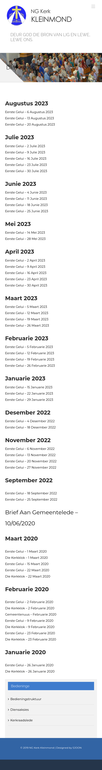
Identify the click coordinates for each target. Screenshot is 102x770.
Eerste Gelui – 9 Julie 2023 (25, 152)
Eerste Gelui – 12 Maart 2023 (26, 313)
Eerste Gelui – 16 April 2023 (25, 273)
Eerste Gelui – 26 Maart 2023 (27, 325)
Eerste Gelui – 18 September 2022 (31, 493)
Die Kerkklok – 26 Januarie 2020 (29, 671)
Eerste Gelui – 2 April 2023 (25, 260)
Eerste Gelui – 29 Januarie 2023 (29, 400)
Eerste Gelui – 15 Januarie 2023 (28, 387)
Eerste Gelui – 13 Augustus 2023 (29, 118)
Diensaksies (19, 710)
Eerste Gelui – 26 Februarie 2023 (30, 366)
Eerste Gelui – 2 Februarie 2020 (29, 602)
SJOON (77, 747)
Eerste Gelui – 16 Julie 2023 (25, 158)
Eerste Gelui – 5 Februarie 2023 (29, 347)
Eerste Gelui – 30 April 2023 (26, 285)
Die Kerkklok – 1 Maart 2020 (26, 558)
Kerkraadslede (21, 720)
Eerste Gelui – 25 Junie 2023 (26, 211)
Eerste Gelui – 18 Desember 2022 (30, 427)
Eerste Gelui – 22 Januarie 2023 (29, 393)
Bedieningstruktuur (26, 699)
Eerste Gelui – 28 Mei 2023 (25, 239)
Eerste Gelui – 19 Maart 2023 (26, 319)
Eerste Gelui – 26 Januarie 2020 (29, 665)
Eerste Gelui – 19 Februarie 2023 (29, 359)
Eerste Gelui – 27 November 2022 (30, 467)
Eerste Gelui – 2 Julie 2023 (25, 146)
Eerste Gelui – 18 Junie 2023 (26, 205)
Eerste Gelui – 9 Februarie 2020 (29, 621)
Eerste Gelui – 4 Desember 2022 (29, 421)
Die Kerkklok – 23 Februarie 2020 (30, 639)
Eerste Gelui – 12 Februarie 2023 (29, 353)
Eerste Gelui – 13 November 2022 (30, 455)
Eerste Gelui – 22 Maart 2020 (27, 570)
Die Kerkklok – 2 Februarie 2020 (29, 608)
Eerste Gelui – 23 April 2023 (26, 279)
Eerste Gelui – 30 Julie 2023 (26, 171)
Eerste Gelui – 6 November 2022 (29, 449)
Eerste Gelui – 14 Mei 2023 (25, 232)
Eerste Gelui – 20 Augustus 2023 (30, 124)
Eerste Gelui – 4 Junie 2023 (26, 192)
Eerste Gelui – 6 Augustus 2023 (29, 112)
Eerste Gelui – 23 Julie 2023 (26, 165)
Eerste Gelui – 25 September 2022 (31, 499)
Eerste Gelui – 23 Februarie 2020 (30, 633)
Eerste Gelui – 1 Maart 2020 (26, 551)
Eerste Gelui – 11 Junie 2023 (26, 199)
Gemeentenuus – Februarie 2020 (30, 614)
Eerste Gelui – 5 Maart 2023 (26, 307)
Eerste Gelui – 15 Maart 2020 (26, 564)
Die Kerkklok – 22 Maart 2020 (27, 576)
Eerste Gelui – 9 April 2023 (25, 267)
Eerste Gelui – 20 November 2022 (30, 461)
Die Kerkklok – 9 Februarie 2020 (29, 627)
